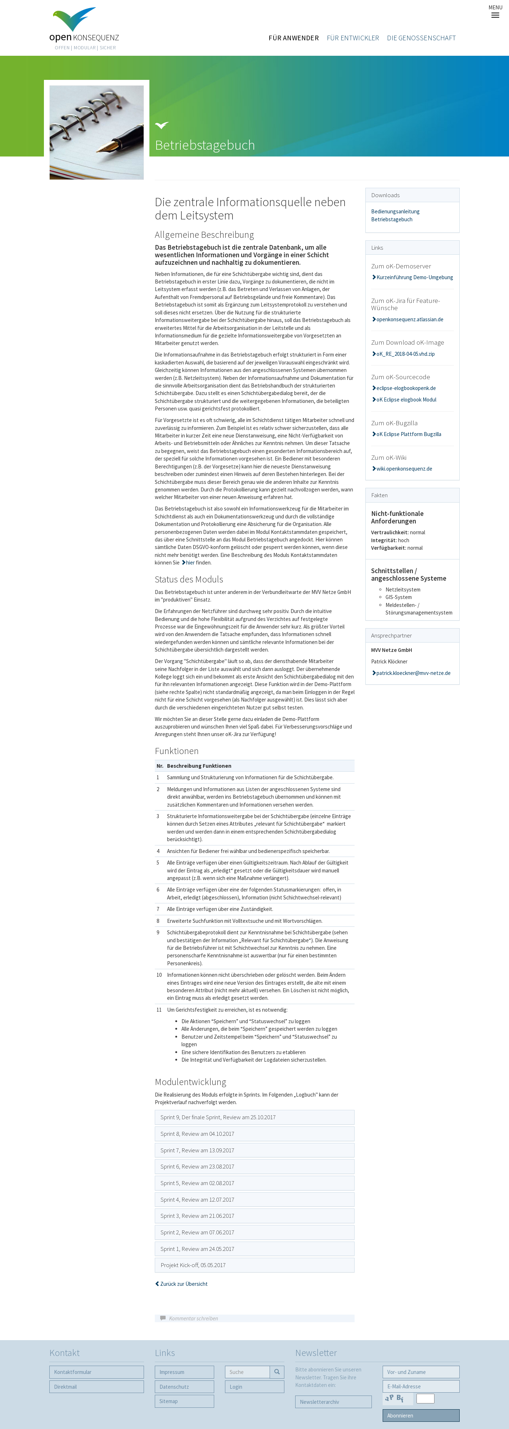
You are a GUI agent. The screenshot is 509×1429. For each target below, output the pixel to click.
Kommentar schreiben (193, 1318)
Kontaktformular (72, 1372)
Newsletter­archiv (319, 1401)
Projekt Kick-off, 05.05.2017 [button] (193, 1265)
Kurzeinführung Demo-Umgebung (415, 277)
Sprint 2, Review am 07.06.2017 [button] (197, 1232)
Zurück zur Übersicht (184, 1283)
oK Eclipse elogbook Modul (406, 399)
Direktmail (65, 1386)
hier (191, 562)
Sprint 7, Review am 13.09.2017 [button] (197, 1150)
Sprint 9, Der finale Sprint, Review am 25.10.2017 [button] (218, 1117)
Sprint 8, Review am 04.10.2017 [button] (197, 1134)
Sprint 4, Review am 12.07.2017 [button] (197, 1199)
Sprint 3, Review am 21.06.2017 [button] (197, 1216)
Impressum (171, 1372)
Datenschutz (174, 1386)
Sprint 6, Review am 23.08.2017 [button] (197, 1166)
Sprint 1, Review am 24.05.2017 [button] (197, 1249)
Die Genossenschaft (421, 37)
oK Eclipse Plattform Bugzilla (409, 434)
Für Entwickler (353, 37)
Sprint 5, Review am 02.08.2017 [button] (197, 1183)
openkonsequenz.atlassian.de (410, 319)
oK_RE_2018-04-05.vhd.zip (406, 353)
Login (236, 1386)
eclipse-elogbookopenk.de (406, 388)
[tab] (254, 1117)
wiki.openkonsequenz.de (404, 468)
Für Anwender (294, 37)
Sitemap (168, 1401)
